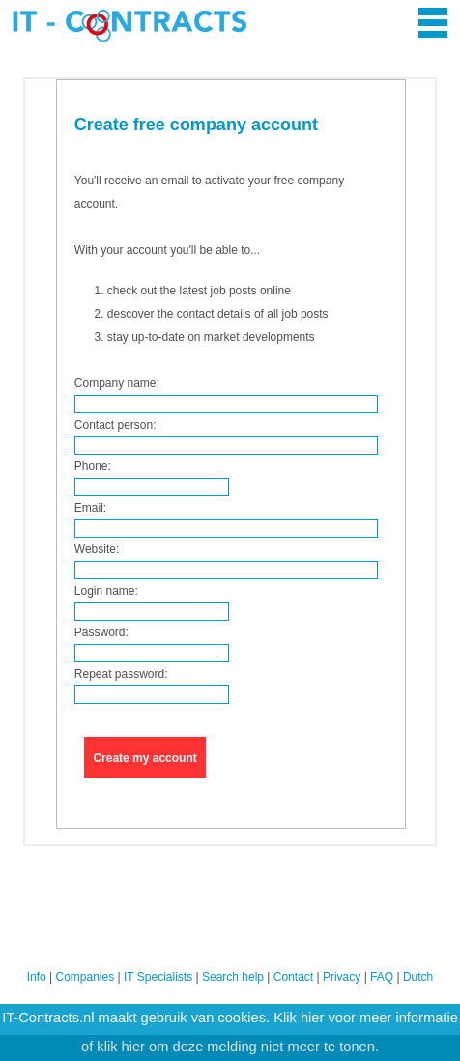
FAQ (381, 977)
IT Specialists (158, 977)
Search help (233, 977)
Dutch (418, 977)
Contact (293, 977)
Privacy (341, 977)
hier (312, 1017)
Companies (85, 977)
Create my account (144, 758)
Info (36, 977)
